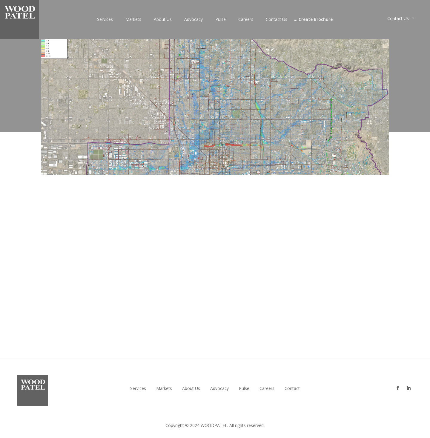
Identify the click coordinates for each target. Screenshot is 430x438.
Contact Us (276, 19)
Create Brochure (313, 19)
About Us (163, 19)
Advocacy (193, 19)
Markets (133, 19)
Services (105, 19)
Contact (292, 388)
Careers (245, 19)
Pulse (220, 19)
